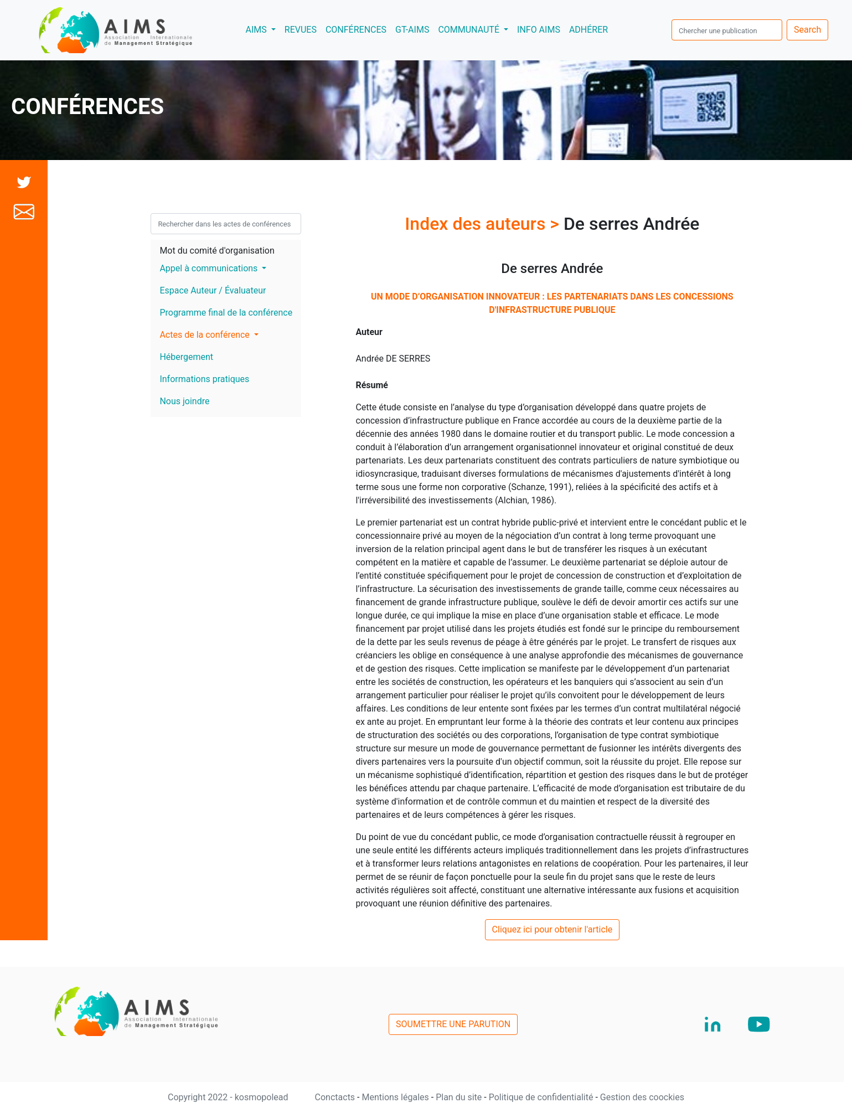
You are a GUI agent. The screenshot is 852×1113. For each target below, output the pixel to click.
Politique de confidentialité (542, 1097)
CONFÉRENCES (356, 29)
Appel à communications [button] (209, 268)
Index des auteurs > (484, 223)
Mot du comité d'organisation (216, 250)
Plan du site (460, 1097)
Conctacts (336, 1097)
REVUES (301, 29)
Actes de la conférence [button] (205, 334)
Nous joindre (184, 401)
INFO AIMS (538, 29)
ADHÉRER (588, 29)
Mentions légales (396, 1097)
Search (807, 29)
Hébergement (186, 357)
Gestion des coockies (642, 1097)
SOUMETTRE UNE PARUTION (453, 1024)
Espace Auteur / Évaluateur (212, 290)
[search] (727, 29)
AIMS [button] (262, 29)
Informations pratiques (204, 379)
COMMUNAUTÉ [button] (470, 29)
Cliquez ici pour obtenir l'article (552, 929)
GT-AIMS (412, 29)
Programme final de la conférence (225, 312)
